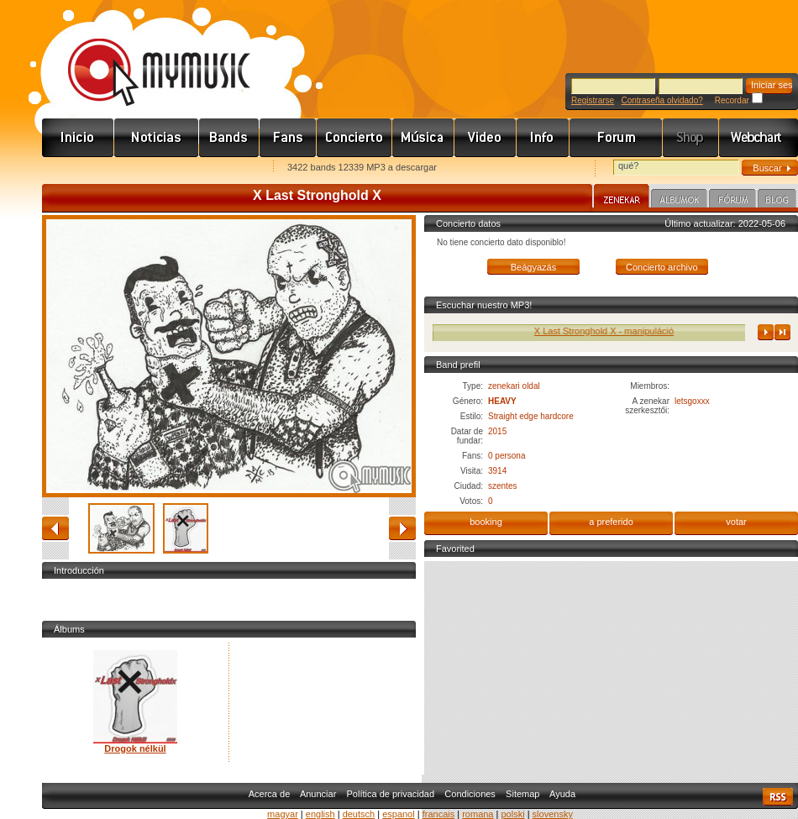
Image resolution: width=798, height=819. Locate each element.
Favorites (76, 168)
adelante (402, 528)
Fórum (616, 137)
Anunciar (318, 794)
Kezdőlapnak (147, 168)
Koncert (354, 137)
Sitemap (522, 794)
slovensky (553, 814)
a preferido (611, 522)
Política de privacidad (391, 794)
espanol (398, 814)
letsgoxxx (692, 401)
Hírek (156, 137)
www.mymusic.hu (145, 54)
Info (543, 137)
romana (477, 814)
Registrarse (592, 100)
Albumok (679, 201)
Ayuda (562, 794)
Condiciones (470, 794)
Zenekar (621, 198)
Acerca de (270, 794)
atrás (55, 528)
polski (512, 814)
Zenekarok (229, 137)
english (320, 814)
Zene (423, 137)
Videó (485, 137)
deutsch (359, 814)
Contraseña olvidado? (661, 100)
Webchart (758, 137)
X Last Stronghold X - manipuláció (610, 331)
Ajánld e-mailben (219, 168)
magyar (282, 814)
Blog (777, 201)
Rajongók (288, 137)
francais (439, 814)
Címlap (78, 137)
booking (486, 522)
